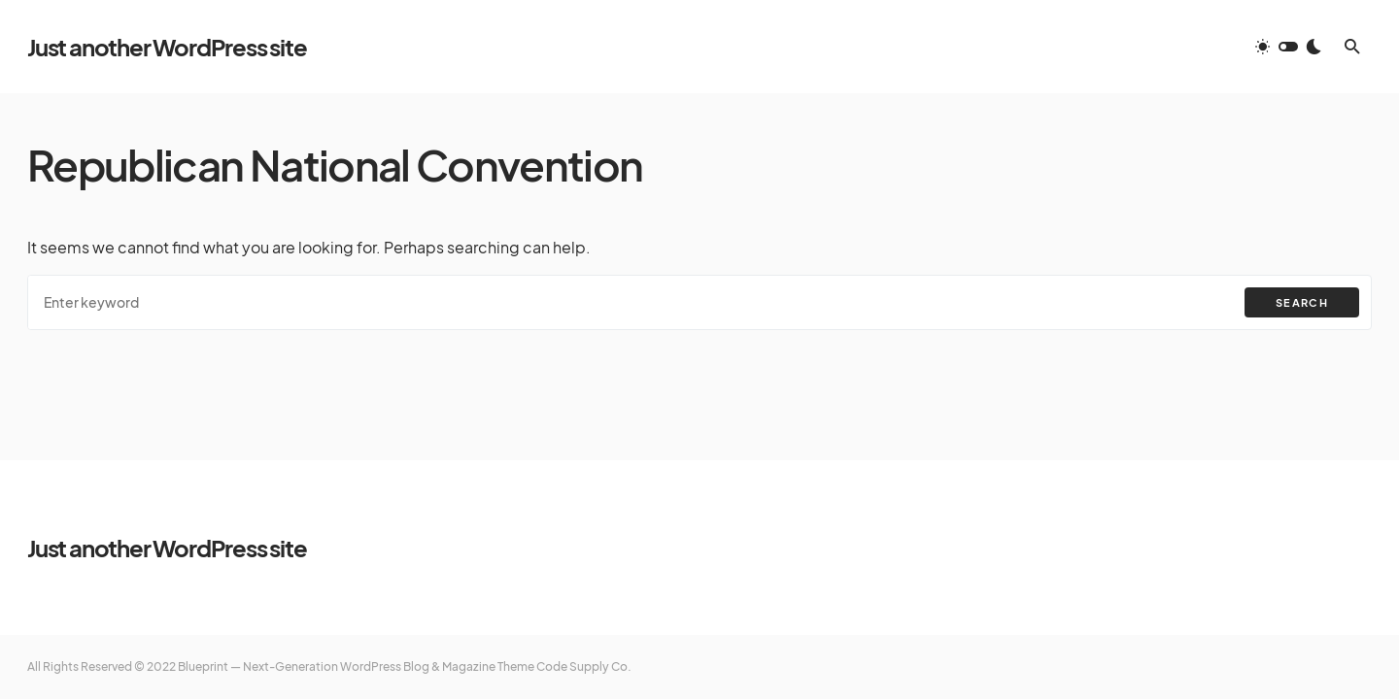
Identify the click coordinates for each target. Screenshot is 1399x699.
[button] (1288, 46)
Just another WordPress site (167, 46)
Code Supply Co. (583, 666)
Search (1302, 302)
